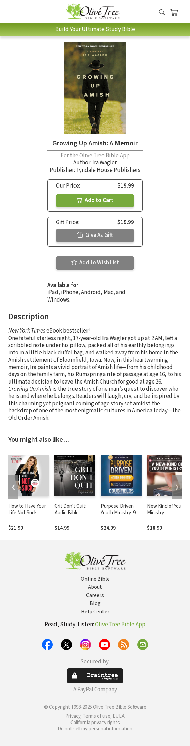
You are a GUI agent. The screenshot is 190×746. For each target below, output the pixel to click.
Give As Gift (95, 235)
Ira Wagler (104, 163)
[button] (162, 12)
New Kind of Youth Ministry (166, 509)
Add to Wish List (95, 263)
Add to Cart (95, 200)
